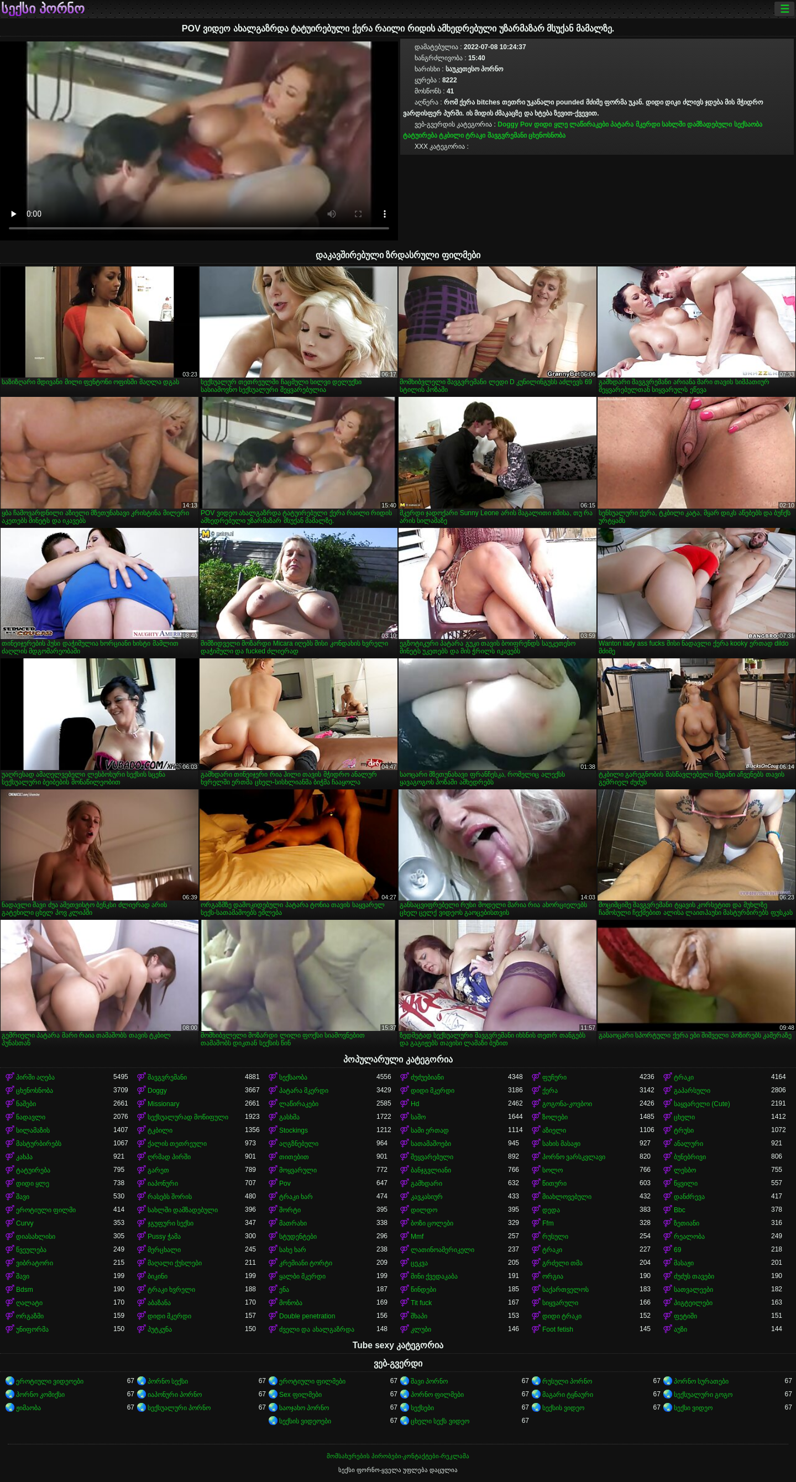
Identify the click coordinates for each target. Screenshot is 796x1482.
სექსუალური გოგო (703, 1395)
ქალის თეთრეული (177, 1144)
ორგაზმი (30, 1316)
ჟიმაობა (28, 1408)
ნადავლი (30, 1117)
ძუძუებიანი (427, 1077)
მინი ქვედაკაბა (434, 1276)
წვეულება (31, 1250)
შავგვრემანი (507, 135)
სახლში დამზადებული (697, 124)
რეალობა (689, 1236)
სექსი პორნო (43, 9)
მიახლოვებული (566, 1197)
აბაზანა (159, 1303)
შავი (22, 1197)
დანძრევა (689, 1197)
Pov (526, 124)
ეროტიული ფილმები (312, 1381)
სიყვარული (560, 1303)
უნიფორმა (32, 1329)
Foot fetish (557, 1329)
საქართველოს (565, 1290)
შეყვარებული (432, 1157)
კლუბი (421, 1329)
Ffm (548, 1223)
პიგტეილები (693, 1303)
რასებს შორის (170, 1197)
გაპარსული (692, 1091)
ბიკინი (157, 1276)
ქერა (550, 1091)
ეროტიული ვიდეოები (49, 1381)
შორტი (290, 1210)
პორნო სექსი (168, 1381)
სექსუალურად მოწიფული (188, 1117)
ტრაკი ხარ (296, 1197)
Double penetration (307, 1316)
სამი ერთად (430, 1130)
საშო (418, 1117)
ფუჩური (554, 1077)
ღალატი (29, 1303)
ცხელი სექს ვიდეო (440, 1421)
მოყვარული (298, 1170)
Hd (415, 1104)
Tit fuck (421, 1303)
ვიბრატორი (34, 1263)
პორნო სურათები (701, 1381)
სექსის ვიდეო (563, 1408)
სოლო (552, 1170)
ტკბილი (451, 135)
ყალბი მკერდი (302, 1276)
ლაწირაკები (589, 124)
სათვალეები (693, 1290)
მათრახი (293, 1223)
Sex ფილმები (300, 1395)
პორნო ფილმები (437, 1395)
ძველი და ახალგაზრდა (316, 1329)
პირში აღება (35, 1077)
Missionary (163, 1104)
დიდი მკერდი (432, 1091)
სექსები (422, 1408)
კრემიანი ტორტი (305, 1263)
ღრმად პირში (169, 1157)
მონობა (290, 1303)
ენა (284, 1290)
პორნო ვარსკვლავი (573, 1157)
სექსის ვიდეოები (305, 1421)
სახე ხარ (292, 1250)
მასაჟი (684, 1263)
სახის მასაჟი (561, 1144)
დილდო (424, 1210)
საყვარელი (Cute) (702, 1104)
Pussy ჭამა (164, 1236)
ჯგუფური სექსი (170, 1223)
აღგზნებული (298, 1144)
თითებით (294, 1157)
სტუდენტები (298, 1236)
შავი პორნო (429, 1381)
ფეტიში (685, 1316)
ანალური (688, 1144)
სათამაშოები (431, 1144)
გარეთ (158, 1170)
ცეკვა (419, 1263)
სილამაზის (33, 1130)
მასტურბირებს (38, 1144)
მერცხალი (164, 1250)
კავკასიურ (427, 1197)
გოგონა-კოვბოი (567, 1104)
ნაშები (26, 1104)
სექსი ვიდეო (693, 1408)
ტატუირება (420, 135)
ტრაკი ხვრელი (171, 1290)
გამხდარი (426, 1183)
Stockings (293, 1130)
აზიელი (554, 1130)
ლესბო (685, 1170)
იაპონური (163, 1183)
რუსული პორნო (567, 1381)
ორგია (552, 1276)
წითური (554, 1183)
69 (677, 1250)
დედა (551, 1210)
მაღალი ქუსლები (175, 1263)
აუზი (680, 1329)
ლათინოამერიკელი (442, 1250)
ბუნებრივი (690, 1157)
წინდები (423, 1290)
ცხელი (684, 1117)
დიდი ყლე (550, 124)
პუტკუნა (160, 1329)
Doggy (508, 124)
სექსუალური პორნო (179, 1408)
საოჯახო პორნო (304, 1408)
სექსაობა (748, 124)
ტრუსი (684, 1130)
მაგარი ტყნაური (567, 1395)
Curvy (24, 1223)
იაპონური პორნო (175, 1395)
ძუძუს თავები (694, 1276)
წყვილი (686, 1183)
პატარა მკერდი (634, 124)
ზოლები (555, 1117)
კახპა (24, 1157)
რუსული (555, 1236)
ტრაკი (475, 135)
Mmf (417, 1236)
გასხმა (289, 1117)
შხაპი (419, 1316)
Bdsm (24, 1290)
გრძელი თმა (562, 1263)
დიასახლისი (35, 1236)
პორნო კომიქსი (40, 1395)
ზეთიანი (686, 1223)
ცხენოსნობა (546, 135)
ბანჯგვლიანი (431, 1170)
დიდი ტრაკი (562, 1316)
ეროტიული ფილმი (46, 1210)
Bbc (679, 1210)
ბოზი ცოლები (432, 1223)
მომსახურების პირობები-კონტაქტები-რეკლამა (398, 1456)
